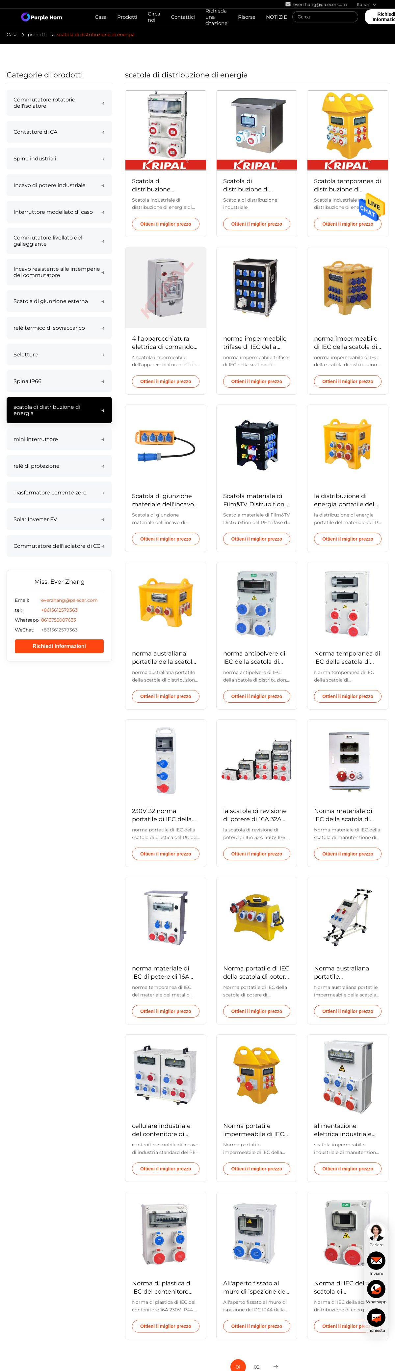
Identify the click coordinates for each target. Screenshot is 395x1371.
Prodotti (127, 17)
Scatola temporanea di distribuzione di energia (347, 189)
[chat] (376, 1235)
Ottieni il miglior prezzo (165, 224)
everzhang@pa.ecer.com (69, 600)
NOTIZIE (276, 17)
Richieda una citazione (216, 17)
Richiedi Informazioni (59, 646)
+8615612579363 (59, 610)
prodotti (37, 35)
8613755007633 (58, 620)
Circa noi (154, 17)
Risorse (246, 17)
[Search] (351, 16)
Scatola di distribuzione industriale (151, 189)
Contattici (183, 17)
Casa (101, 17)
